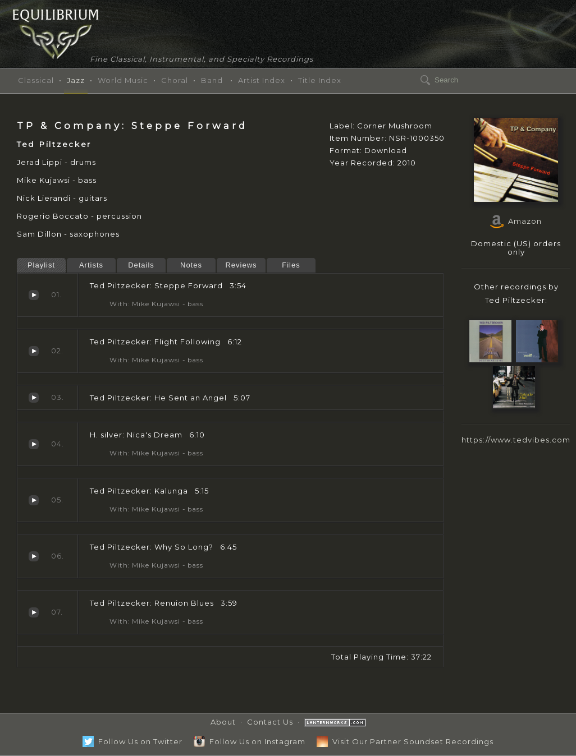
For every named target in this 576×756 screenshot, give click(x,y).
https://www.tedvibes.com (515, 439)
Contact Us (270, 721)
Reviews (241, 265)
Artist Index (261, 80)
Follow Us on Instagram (249, 741)
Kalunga (34, 500)
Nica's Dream (34, 444)
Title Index (319, 80)
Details (141, 265)
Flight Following (34, 351)
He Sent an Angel (34, 398)
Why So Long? (34, 556)
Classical (36, 80)
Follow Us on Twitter (132, 741)
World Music (123, 80)
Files (291, 265)
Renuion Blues (34, 612)
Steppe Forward (34, 295)
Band (212, 80)
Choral (174, 80)
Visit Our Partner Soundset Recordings (405, 741)
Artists (91, 265)
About (223, 721)
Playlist (41, 265)
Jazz (76, 80)
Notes (191, 265)
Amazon (516, 220)
